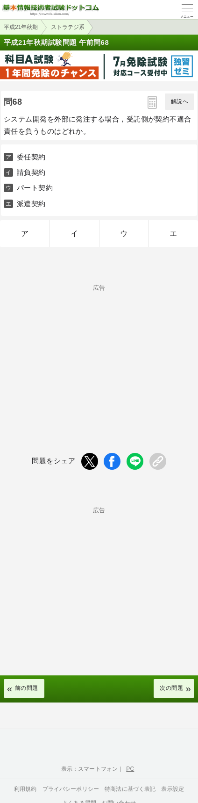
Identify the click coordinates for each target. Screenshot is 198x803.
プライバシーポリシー (70, 789)
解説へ (179, 101)
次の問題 (171, 688)
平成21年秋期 (21, 27)
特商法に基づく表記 (130, 789)
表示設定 (172, 789)
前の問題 (26, 688)
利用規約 (25, 789)
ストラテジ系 (68, 27)
